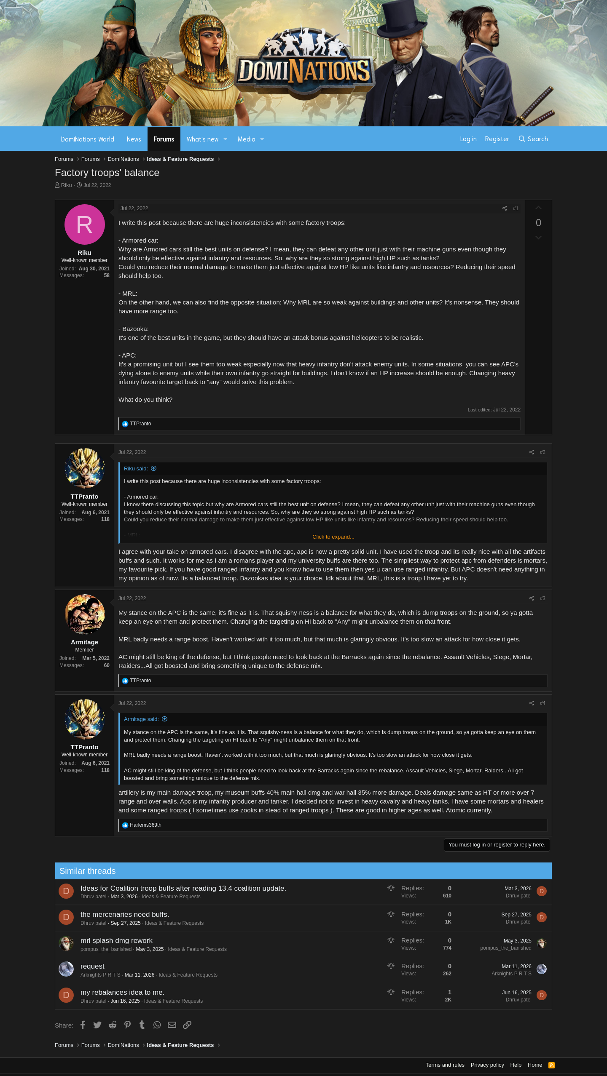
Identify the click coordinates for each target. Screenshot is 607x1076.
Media (246, 138)
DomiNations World (87, 138)
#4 (542, 703)
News (134, 138)
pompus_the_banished (101, 949)
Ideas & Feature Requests (167, 897)
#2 (542, 452)
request (88, 966)
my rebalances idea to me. (118, 992)
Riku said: (136, 468)
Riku (66, 185)
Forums (164, 138)
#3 (542, 598)
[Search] (533, 138)
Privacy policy (487, 1065)
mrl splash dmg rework (112, 941)
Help (516, 1065)
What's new (203, 138)
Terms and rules (445, 1065)
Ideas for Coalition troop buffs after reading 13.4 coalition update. (179, 888)
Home (535, 1065)
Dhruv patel (89, 897)
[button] (225, 139)
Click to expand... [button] (333, 537)
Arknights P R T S (96, 975)
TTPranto (85, 496)
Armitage (84, 642)
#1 (515, 208)
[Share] (505, 209)
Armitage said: (141, 719)
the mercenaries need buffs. (120, 914)
